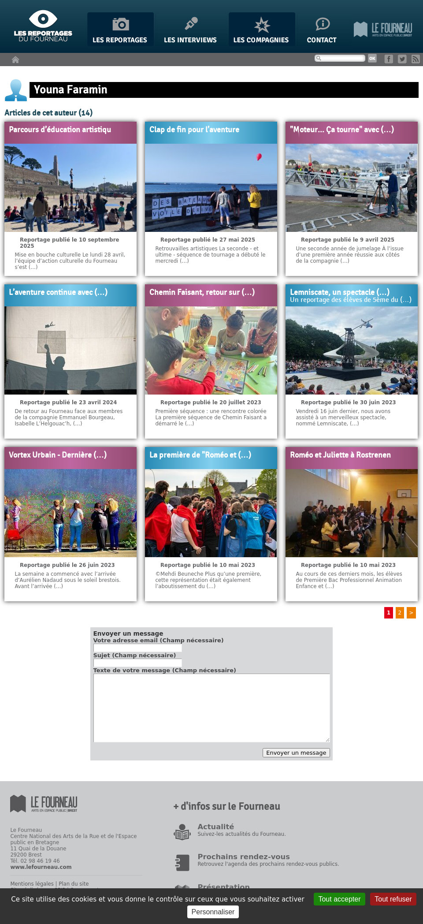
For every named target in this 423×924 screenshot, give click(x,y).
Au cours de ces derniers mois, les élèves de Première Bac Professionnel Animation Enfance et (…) (349, 580)
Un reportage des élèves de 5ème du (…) (351, 300)
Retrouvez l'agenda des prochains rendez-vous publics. (268, 864)
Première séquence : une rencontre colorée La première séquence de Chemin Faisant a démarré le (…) (211, 417)
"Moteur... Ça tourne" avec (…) (342, 130)
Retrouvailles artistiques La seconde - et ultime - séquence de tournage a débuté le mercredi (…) (210, 255)
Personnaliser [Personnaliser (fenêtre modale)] (213, 912)
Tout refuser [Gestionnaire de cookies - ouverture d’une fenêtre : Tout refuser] (393, 899)
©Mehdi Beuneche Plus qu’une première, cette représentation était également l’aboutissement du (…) (208, 580)
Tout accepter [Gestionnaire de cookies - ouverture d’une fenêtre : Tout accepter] (339, 899)
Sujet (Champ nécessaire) (134, 655)
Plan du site (74, 884)
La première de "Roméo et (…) (200, 455)
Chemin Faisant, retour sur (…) (202, 293)
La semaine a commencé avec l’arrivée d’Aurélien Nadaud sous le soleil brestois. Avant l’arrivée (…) (68, 580)
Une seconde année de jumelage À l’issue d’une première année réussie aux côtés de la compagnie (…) (350, 255)
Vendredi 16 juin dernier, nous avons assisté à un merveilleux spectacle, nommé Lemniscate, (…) (343, 417)
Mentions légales (31, 884)
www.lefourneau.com (40, 867)
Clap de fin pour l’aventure (194, 130)
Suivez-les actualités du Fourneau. (241, 834)
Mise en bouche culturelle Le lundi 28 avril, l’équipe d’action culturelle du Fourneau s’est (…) (70, 261)
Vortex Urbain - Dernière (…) (58, 455)
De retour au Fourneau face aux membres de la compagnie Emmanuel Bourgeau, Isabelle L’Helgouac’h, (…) (68, 417)
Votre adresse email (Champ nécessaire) (158, 640)
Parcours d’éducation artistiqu (60, 130)
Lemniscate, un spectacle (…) (340, 293)
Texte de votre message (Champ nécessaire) (165, 670)
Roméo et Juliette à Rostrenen (340, 455)
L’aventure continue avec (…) (58, 293)
